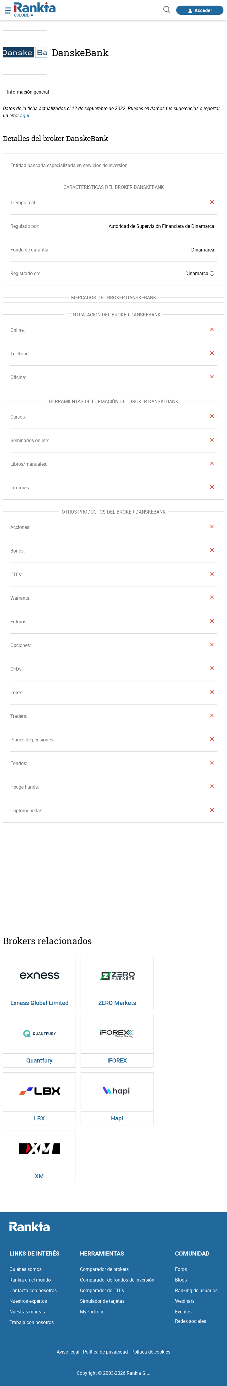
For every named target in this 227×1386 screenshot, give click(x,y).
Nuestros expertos (28, 1301)
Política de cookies (150, 1352)
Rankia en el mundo (30, 1280)
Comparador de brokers (104, 1269)
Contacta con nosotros (33, 1290)
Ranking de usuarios (196, 1290)
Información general (28, 92)
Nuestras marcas (27, 1311)
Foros (181, 1269)
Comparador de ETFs (102, 1290)
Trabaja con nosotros (31, 1322)
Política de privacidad (105, 1352)
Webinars (185, 1301)
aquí (24, 115)
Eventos (183, 1311)
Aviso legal (68, 1352)
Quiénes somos (25, 1269)
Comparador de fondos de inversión (117, 1280)
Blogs (181, 1280)
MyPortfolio (92, 1311)
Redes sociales (190, 1321)
